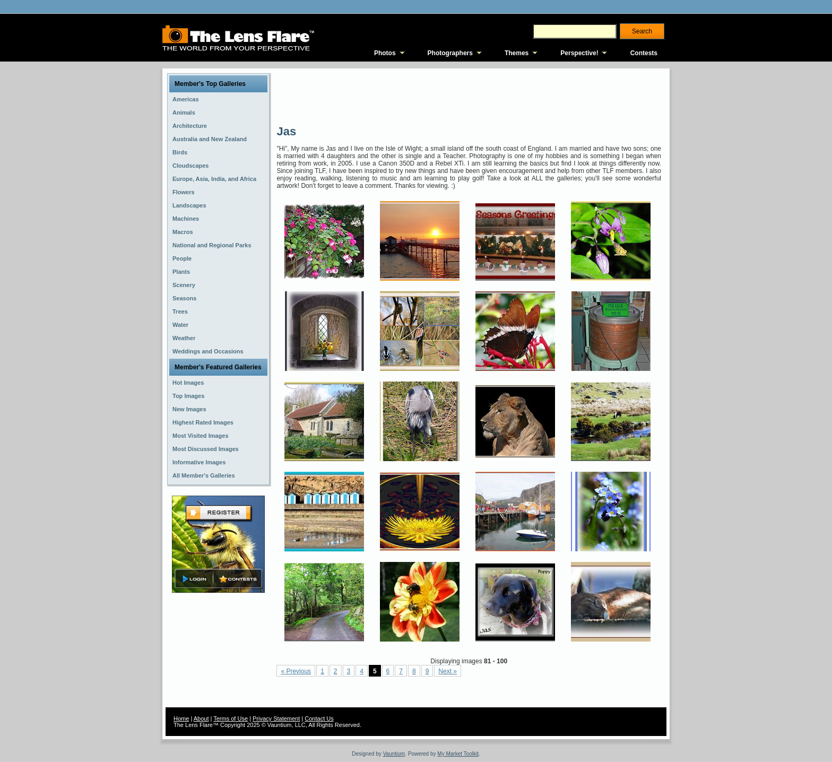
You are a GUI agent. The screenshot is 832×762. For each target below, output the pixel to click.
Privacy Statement (276, 718)
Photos (385, 53)
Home (181, 718)
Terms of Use (230, 718)
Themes (516, 53)
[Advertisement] (469, 95)
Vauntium (394, 754)
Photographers (450, 53)
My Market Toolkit (458, 754)
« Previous (296, 671)
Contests (643, 53)
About (201, 718)
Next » (447, 671)
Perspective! (579, 53)
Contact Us (319, 718)
